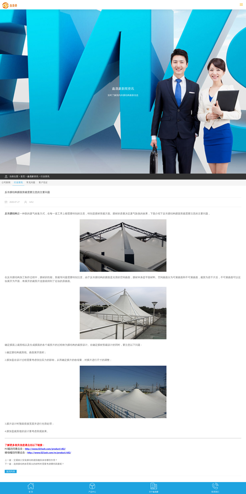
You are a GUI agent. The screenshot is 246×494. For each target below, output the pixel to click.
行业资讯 (45, 176)
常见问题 (30, 182)
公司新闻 (6, 182)
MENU (243, 4)
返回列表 (10, 471)
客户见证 (43, 182)
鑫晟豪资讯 (32, 176)
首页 (23, 176)
